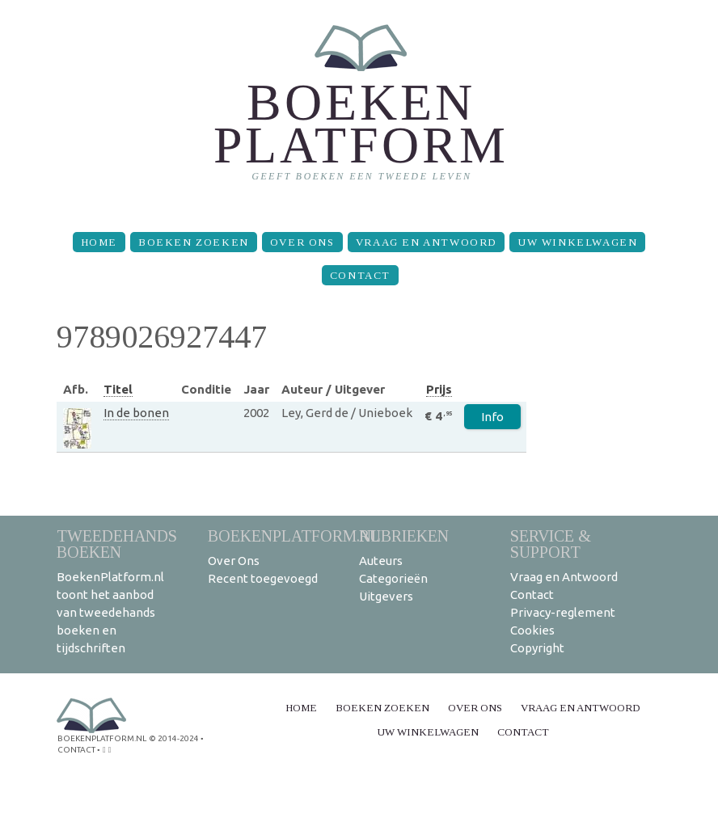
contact (76, 749)
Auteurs (381, 560)
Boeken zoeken (193, 242)
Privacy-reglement (562, 612)
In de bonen (136, 413)
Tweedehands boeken (117, 543)
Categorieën (393, 578)
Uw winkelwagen (577, 242)
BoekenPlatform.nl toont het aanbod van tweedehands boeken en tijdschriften (110, 612)
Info (492, 417)
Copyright (537, 648)
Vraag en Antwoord (426, 242)
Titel (118, 389)
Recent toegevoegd (263, 578)
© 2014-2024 (174, 738)
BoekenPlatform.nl (294, 535)
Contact (360, 275)
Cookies (532, 630)
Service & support (550, 543)
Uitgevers (386, 596)
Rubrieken (404, 535)
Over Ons (302, 242)
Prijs (439, 389)
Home (99, 242)
